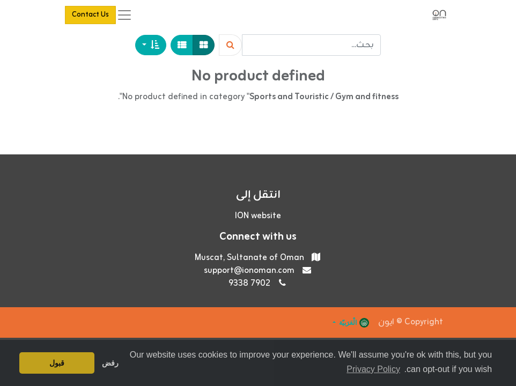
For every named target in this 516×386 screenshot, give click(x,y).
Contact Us (90, 15)
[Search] (230, 45)
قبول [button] (56, 363)
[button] (150, 45)
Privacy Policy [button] (373, 369)
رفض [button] (110, 363)
